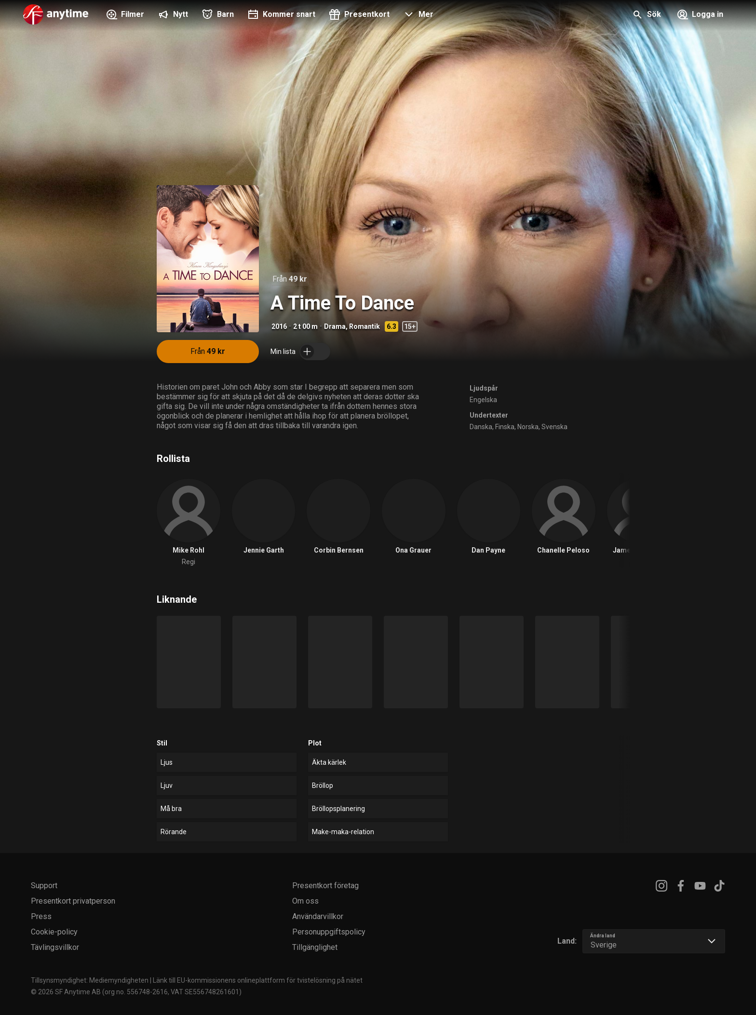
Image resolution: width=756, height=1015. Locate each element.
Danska (481, 427)
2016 (279, 326)
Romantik (364, 326)
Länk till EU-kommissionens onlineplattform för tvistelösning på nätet (258, 980)
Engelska (483, 400)
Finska (504, 427)
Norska (528, 427)
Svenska (554, 427)
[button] (417, 15)
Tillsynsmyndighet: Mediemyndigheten (89, 980)
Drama (335, 326)
